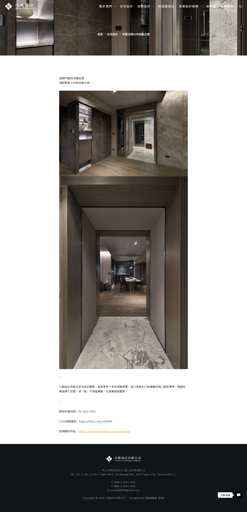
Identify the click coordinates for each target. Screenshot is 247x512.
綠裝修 (211, 6)
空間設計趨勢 (191, 6)
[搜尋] (240, 6)
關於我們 (108, 6)
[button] (238, 495)
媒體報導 (227, 6)
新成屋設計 (166, 6)
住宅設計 (126, 6)
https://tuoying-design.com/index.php (104, 431)
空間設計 (146, 6)
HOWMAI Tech (155, 497)
